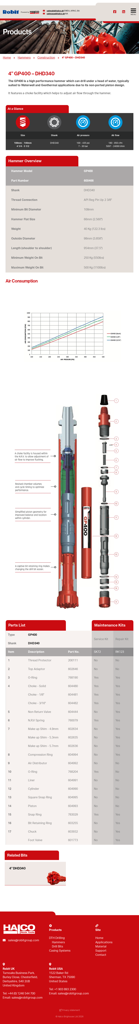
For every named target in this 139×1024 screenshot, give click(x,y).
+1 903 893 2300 (65, 989)
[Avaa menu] (133, 12)
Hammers (24, 57)
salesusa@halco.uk (56, 14)
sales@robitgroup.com (23, 940)
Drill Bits (57, 946)
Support (100, 950)
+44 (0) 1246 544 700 (21, 993)
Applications (103, 942)
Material (100, 946)
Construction (46, 57)
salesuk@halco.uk (55, 11)
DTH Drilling (57, 938)
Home (7, 57)
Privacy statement (69, 1010)
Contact (100, 954)
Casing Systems (59, 950)
